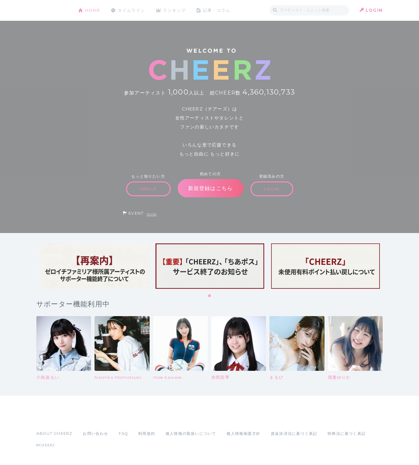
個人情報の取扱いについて (191, 433)
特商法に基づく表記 (347, 433)
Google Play (89, 418)
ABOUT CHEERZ (54, 433)
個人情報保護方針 (243, 433)
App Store (52, 418)
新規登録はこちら (210, 188)
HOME (92, 10)
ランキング (175, 10)
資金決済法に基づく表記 (294, 433)
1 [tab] (210, 296)
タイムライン (131, 10)
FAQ (123, 433)
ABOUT (148, 188)
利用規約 (146, 433)
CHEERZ (52, 11)
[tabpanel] (94, 266)
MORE (151, 214)
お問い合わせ (95, 433)
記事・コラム (217, 10)
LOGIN (374, 10)
